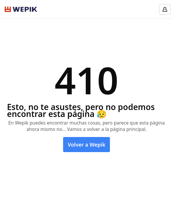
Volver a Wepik (87, 144)
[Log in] (165, 9)
